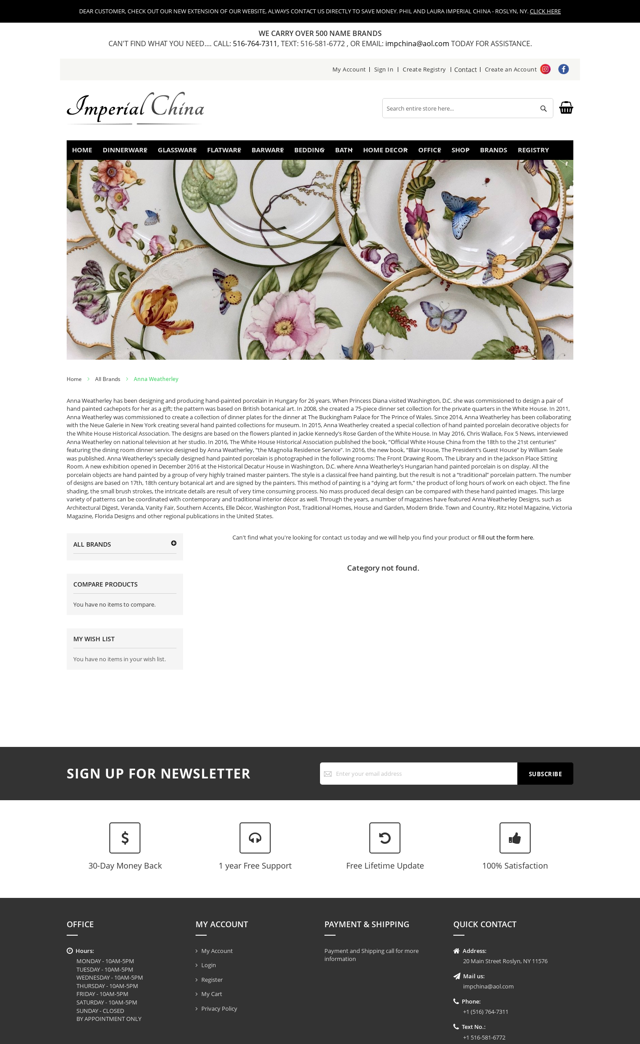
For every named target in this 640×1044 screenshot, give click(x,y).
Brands (500, 152)
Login (208, 965)
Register (212, 980)
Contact (465, 69)
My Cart (211, 994)
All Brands (107, 384)
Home (86, 152)
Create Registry (425, 69)
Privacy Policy (219, 1008)
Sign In (384, 69)
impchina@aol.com (418, 43)
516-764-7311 (255, 43)
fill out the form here (505, 543)
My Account (349, 69)
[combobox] (467, 108)
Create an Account (511, 69)
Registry (546, 152)
